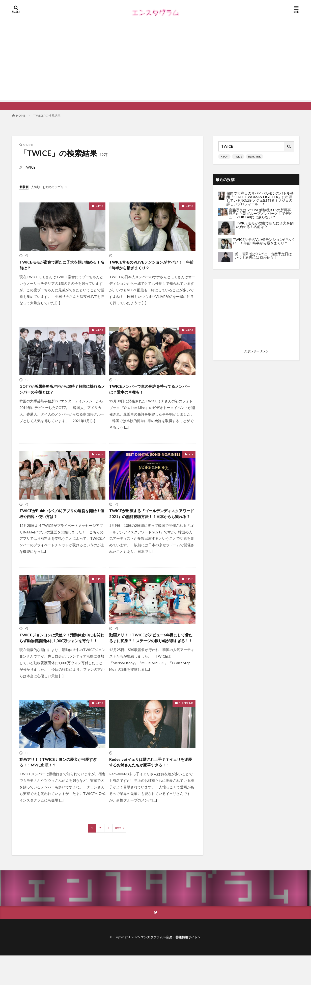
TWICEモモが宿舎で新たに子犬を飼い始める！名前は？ (60, 266)
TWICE (238, 156)
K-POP (99, 205)
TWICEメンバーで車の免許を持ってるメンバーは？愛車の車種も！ (150, 392)
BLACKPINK (186, 723)
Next (118, 857)
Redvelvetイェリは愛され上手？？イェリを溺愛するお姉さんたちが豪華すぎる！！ (151, 787)
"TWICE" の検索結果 (47, 115)
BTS (191, 457)
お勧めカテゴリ (58, 187)
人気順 (38, 187)
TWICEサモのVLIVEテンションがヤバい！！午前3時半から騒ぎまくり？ (148, 266)
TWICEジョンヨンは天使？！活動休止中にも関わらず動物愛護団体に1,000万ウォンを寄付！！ (61, 654)
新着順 (24, 187)
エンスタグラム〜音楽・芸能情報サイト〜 (171, 967)
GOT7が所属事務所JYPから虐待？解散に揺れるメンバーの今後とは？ (61, 392)
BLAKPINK (254, 156)
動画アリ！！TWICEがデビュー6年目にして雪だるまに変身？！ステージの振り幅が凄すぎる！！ (152, 654)
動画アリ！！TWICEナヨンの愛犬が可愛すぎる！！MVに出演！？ (60, 783)
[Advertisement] (155, 64)
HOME (20, 115)
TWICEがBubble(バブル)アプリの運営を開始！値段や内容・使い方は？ (60, 518)
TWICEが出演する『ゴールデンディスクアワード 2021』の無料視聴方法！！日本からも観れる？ (151, 521)
